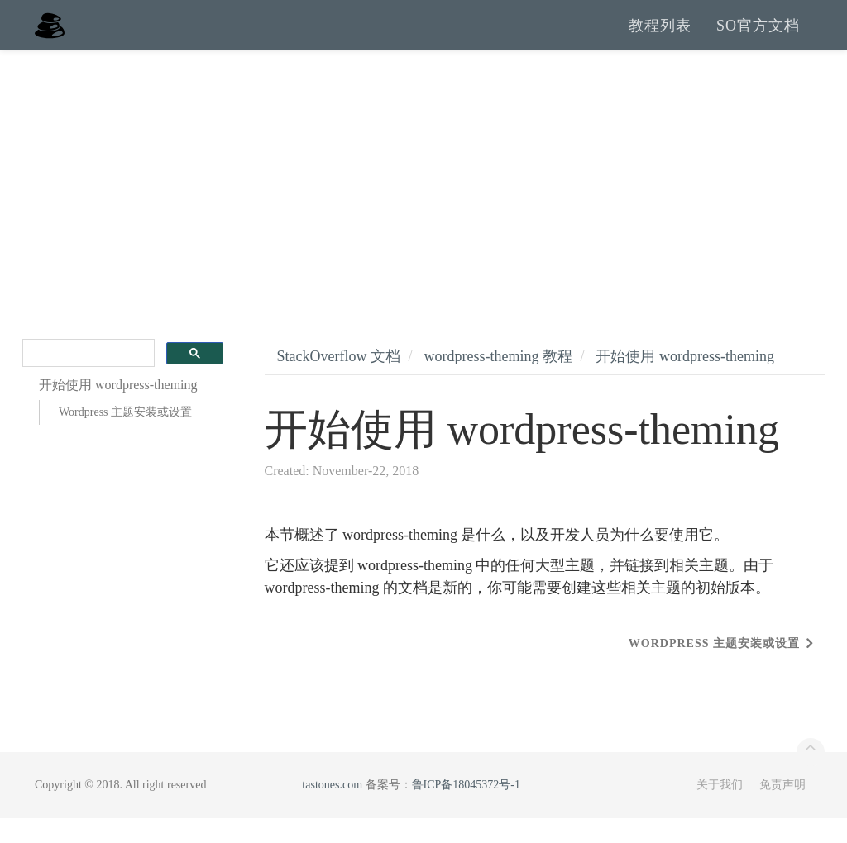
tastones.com (332, 809)
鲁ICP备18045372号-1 (466, 809)
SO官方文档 (758, 37)
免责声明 (782, 809)
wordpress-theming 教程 (498, 381)
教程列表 (660, 37)
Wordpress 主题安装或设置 (125, 437)
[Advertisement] (423, 198)
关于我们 (719, 809)
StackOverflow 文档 (338, 381)
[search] (87, 378)
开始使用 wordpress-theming (684, 381)
